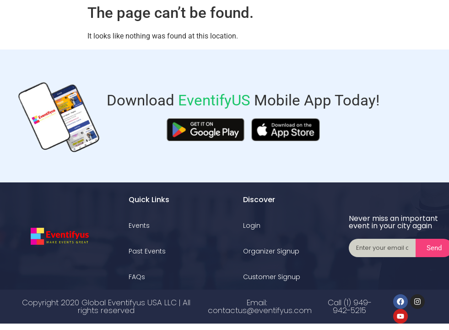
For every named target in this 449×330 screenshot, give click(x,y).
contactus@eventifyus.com (260, 310)
